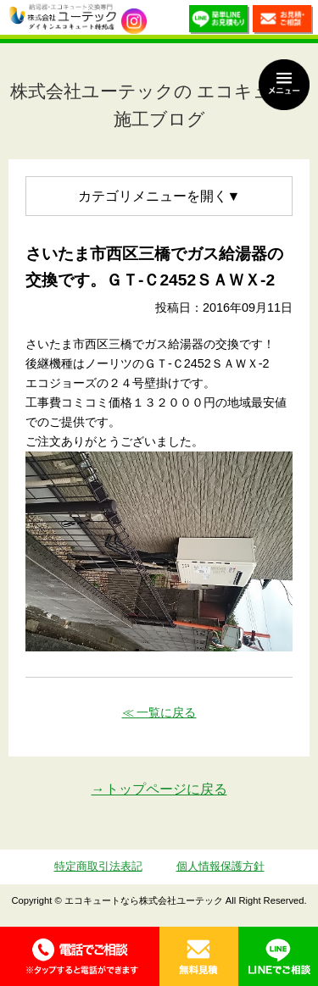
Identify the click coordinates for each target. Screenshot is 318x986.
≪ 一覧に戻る (159, 712)
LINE (278, 956)
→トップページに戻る (159, 789)
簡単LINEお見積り (219, 21)
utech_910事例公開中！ (134, 21)
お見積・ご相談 (283, 21)
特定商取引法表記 (98, 866)
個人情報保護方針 (220, 866)
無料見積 (199, 956)
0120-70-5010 (79, 956)
